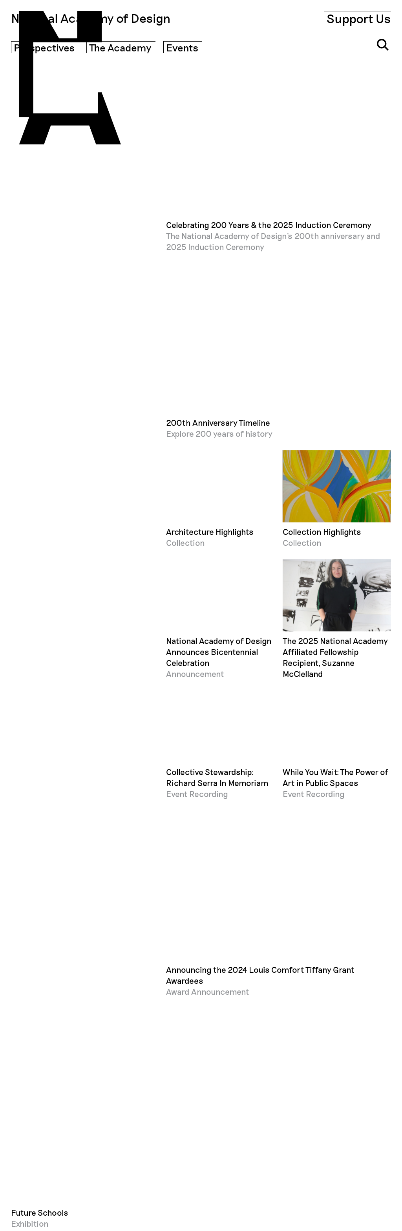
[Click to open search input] (383, 45)
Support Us (359, 18)
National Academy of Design (91, 18)
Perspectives (44, 47)
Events (182, 47)
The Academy (120, 47)
